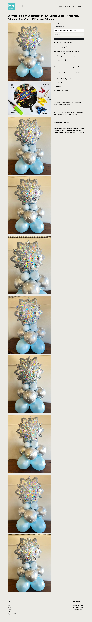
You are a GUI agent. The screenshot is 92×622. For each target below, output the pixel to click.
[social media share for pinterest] (61, 42)
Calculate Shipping (59, 26)
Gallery (74, 6)
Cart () (79, 6)
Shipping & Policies (65, 47)
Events (69, 6)
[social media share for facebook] (55, 42)
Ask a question (67, 42)
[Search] (84, 6)
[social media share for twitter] (58, 42)
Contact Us (10, 616)
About (64, 6)
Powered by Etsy (77, 609)
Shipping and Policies (13, 614)
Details (56, 47)
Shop (60, 6)
